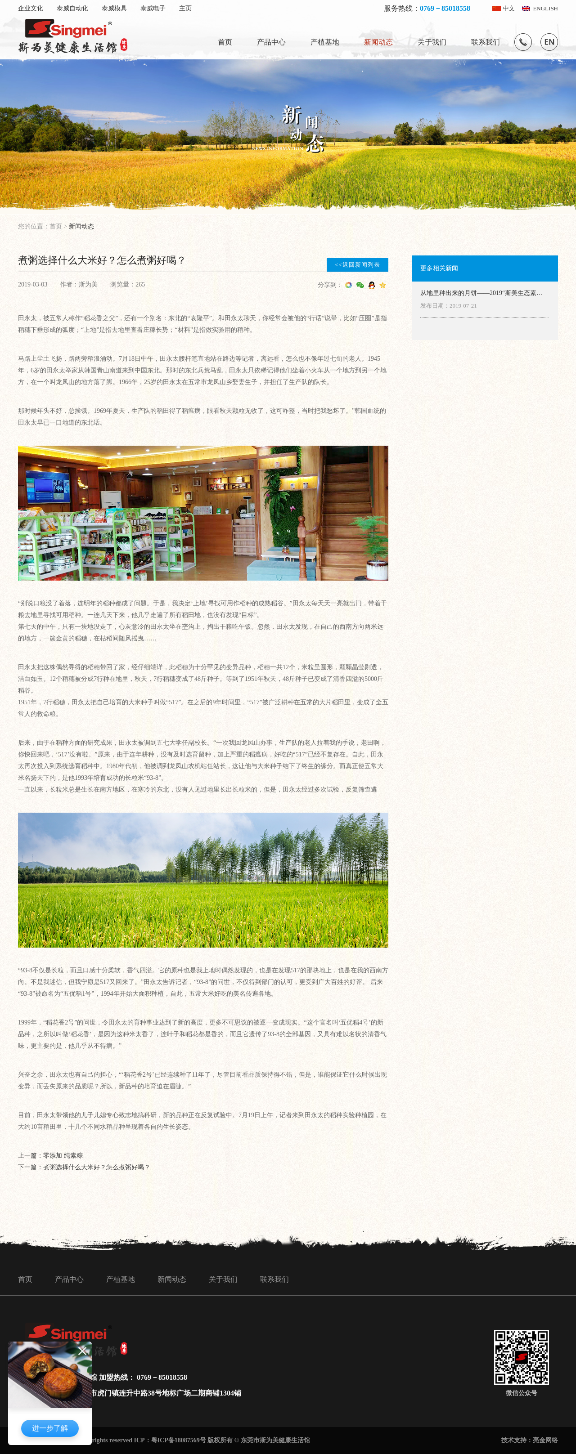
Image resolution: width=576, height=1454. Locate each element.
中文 (509, 8)
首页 (225, 42)
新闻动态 (378, 42)
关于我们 (432, 42)
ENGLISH (545, 8)
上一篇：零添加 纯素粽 (50, 1155)
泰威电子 (153, 8)
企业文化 (30, 8)
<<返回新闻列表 (357, 264)
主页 (185, 8)
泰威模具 (114, 8)
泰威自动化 (72, 8)
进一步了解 (50, 1428)
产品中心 (271, 42)
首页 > (59, 226)
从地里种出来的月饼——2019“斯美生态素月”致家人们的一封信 (482, 293)
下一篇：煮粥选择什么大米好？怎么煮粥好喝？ (84, 1167)
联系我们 (485, 42)
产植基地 (324, 42)
